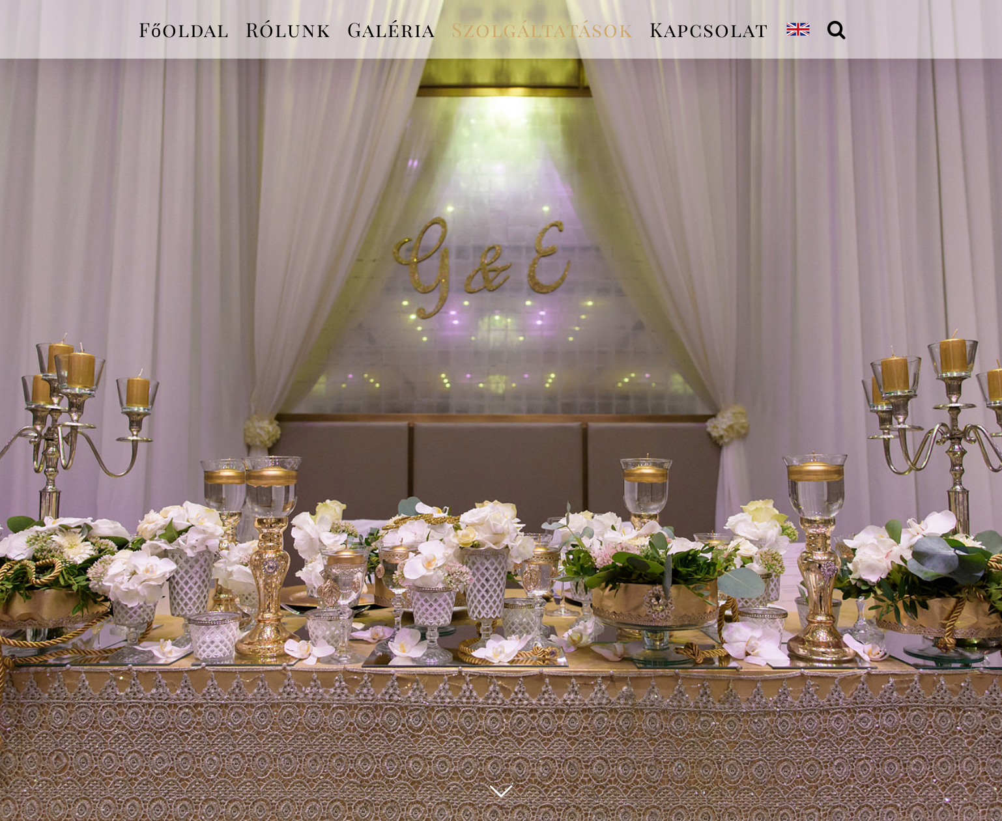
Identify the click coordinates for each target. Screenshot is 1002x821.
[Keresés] (837, 29)
